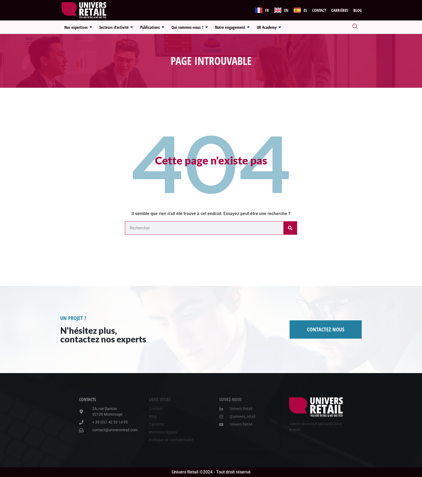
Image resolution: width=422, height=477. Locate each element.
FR (267, 10)
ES (305, 10)
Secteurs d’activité (116, 27)
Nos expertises (78, 27)
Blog (357, 10)
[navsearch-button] (355, 27)
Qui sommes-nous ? (189, 27)
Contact (319, 10)
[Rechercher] (290, 228)
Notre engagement (232, 27)
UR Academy (269, 27)
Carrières (339, 10)
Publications (152, 27)
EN (286, 10)
